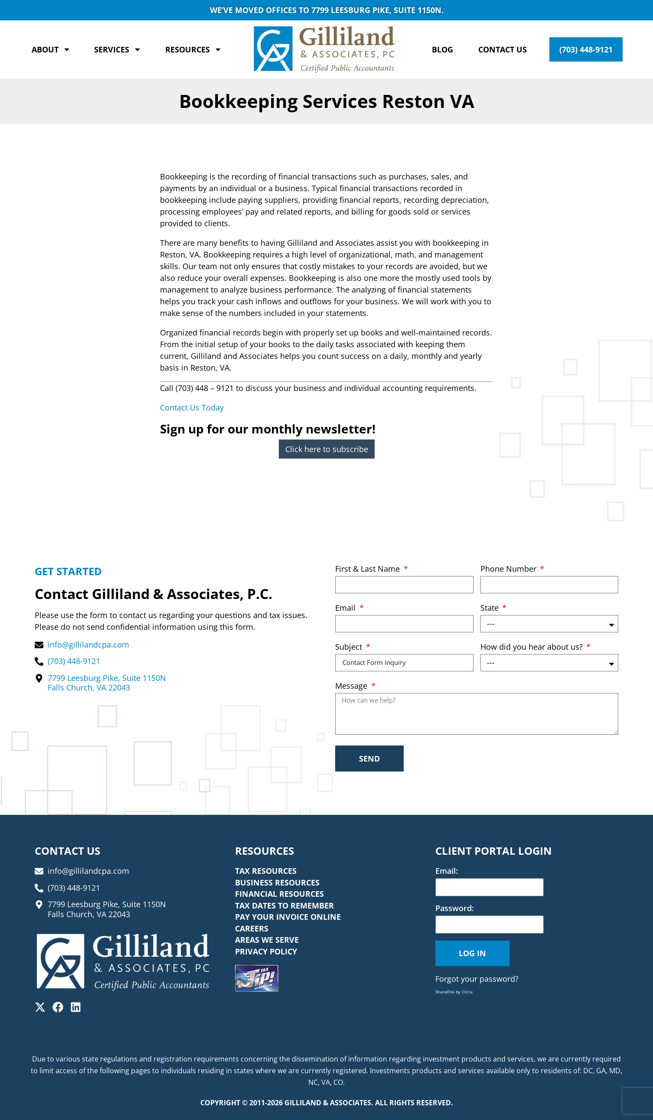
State (490, 608)
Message (352, 686)
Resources (193, 49)
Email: (446, 871)
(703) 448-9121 (586, 49)
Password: (454, 908)
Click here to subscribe (326, 449)
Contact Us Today (192, 407)
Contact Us (502, 49)
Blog (442, 49)
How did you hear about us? (532, 647)
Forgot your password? (477, 978)
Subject (349, 647)
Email (346, 608)
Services (117, 49)
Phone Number (509, 569)
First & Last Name (368, 569)
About (51, 49)
